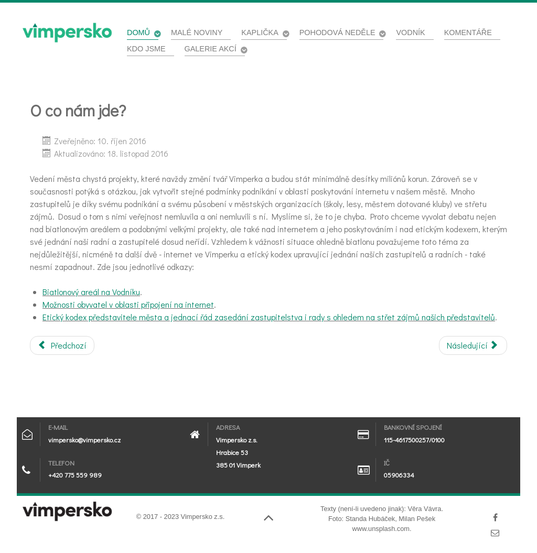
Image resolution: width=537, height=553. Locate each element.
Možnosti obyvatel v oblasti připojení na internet (128, 304)
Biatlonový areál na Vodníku (91, 291)
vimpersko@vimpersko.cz (84, 440)
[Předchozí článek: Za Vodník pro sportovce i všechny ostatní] (62, 345)
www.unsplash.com (381, 529)
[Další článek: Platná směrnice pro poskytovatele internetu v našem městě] (473, 345)
